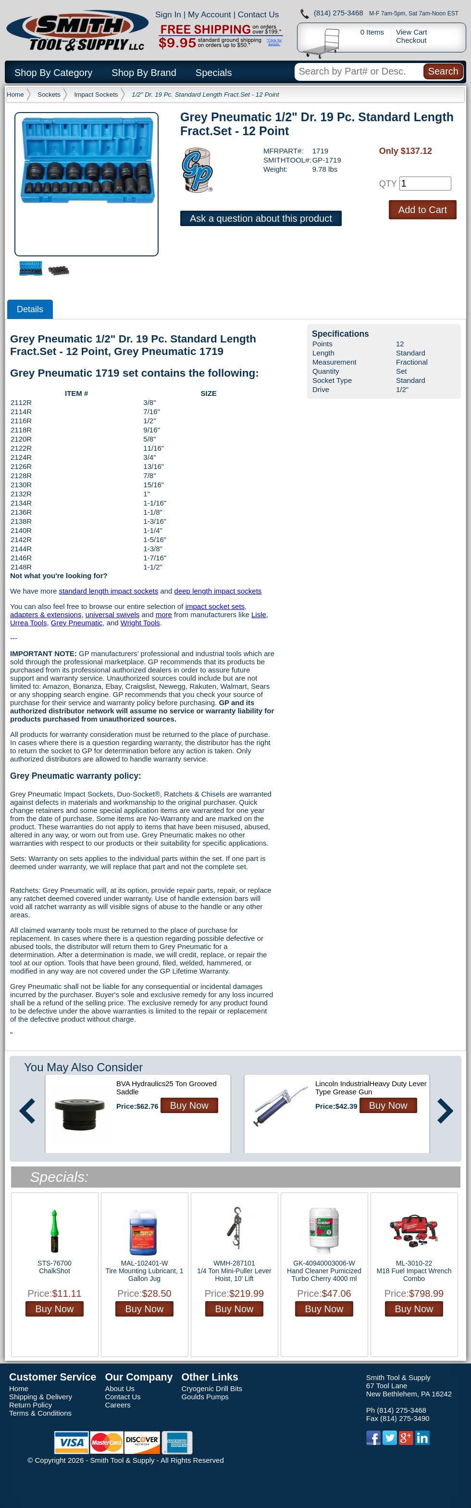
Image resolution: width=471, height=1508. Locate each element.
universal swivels (113, 614)
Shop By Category (53, 72)
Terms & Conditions (40, 1413)
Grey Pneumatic (77, 623)
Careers (117, 1405)
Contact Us (258, 14)
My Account (209, 14)
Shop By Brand (144, 72)
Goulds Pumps (204, 1397)
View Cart (411, 32)
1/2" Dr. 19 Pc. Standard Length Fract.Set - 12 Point (205, 94)
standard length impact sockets (108, 591)
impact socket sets (215, 606)
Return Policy (30, 1405)
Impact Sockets (96, 94)
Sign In (168, 14)
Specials (214, 72)
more (164, 614)
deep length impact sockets (218, 591)
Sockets (48, 94)
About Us (120, 1388)
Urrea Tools (28, 623)
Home (15, 94)
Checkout (411, 40)
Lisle (258, 614)
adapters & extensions (45, 614)
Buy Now (189, 1105)
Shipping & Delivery (40, 1397)
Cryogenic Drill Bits (211, 1388)
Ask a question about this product (261, 218)
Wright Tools (140, 623)
